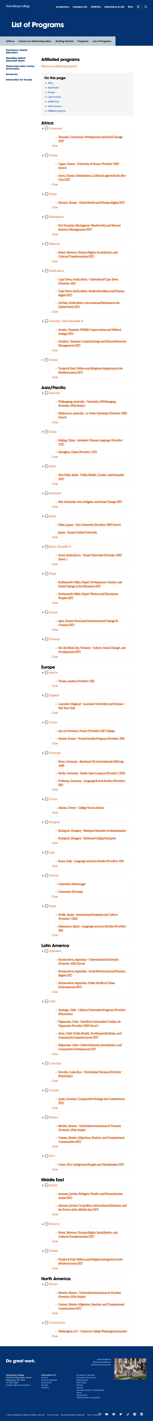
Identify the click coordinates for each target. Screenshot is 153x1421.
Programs (83, 41)
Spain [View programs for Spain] (52, 906)
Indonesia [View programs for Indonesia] (55, 493)
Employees (46, 1383)
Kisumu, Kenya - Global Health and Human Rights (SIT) (91, 202)
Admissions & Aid (114, 6)
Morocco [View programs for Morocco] (54, 243)
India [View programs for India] (52, 466)
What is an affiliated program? (59, 66)
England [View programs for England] (54, 695)
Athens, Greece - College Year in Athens (81, 808)
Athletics (96, 6)
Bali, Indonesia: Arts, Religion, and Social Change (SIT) (90, 502)
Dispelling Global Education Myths (15, 59)
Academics (62, 6)
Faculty (44, 1385)
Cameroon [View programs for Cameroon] (55, 128)
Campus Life (80, 6)
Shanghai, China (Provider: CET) (77, 452)
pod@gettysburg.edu (101, 1365)
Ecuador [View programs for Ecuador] (54, 1090)
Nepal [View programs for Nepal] (52, 573)
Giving (79, 1385)
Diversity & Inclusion (86, 1378)
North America (54, 106)
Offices (10, 41)
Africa (50, 83)
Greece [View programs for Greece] (53, 799)
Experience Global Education (16, 51)
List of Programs (102, 41)
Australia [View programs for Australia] (54, 393)
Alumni (44, 1378)
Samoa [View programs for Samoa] (53, 612)
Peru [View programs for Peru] (52, 1156)
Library (79, 1388)
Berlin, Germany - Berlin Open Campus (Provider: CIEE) (91, 773)
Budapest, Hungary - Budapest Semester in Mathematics (92, 830)
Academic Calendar (85, 1375)
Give (130, 6)
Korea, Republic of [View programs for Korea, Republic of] (60, 546)
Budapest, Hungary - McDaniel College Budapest (87, 838)
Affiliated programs (57, 111)
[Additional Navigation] (138, 6)
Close (55, 146)
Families (45, 1388)
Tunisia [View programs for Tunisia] (53, 359)
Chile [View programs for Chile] (52, 1001)
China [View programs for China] (53, 431)
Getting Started (64, 41)
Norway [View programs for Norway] (53, 875)
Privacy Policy (53, 1415)
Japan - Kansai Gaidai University (77, 532)
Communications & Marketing (90, 1390)
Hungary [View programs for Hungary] (54, 822)
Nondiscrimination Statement (73, 1415)
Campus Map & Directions (18, 1385)
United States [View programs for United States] (57, 1322)
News (79, 1393)
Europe (51, 92)
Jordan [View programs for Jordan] (53, 1185)
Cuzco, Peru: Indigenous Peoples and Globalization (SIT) (91, 1164)
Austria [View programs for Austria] (53, 672)
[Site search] (145, 6)
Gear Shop (81, 1383)
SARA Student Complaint (88, 1398)
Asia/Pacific (53, 87)
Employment (82, 1380)
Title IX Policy (92, 1415)
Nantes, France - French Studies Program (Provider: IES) (91, 738)
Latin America (54, 97)
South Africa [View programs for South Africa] (56, 270)
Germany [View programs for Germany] (55, 753)
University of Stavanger (72, 884)
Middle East (53, 101)
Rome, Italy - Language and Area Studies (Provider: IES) (91, 861)
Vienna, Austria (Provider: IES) (76, 681)
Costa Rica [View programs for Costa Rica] (55, 1063)
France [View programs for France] (53, 722)
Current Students (49, 1380)
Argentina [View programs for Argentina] (55, 951)
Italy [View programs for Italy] (51, 852)
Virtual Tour (81, 1395)
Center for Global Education (35, 41)
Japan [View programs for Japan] (52, 516)
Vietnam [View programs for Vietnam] (54, 639)
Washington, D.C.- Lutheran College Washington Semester (92, 1331)
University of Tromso (70, 892)
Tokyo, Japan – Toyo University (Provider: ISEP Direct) (89, 525)
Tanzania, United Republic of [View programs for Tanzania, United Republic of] (66, 321)
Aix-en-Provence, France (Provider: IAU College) (86, 731)
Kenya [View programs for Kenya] (53, 194)
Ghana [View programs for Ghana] (53, 155)
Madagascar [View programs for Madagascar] (56, 216)
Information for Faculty (19, 79)
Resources (12, 74)
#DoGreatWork (104, 1359)
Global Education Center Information (20, 67)
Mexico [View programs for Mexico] (53, 1117)
